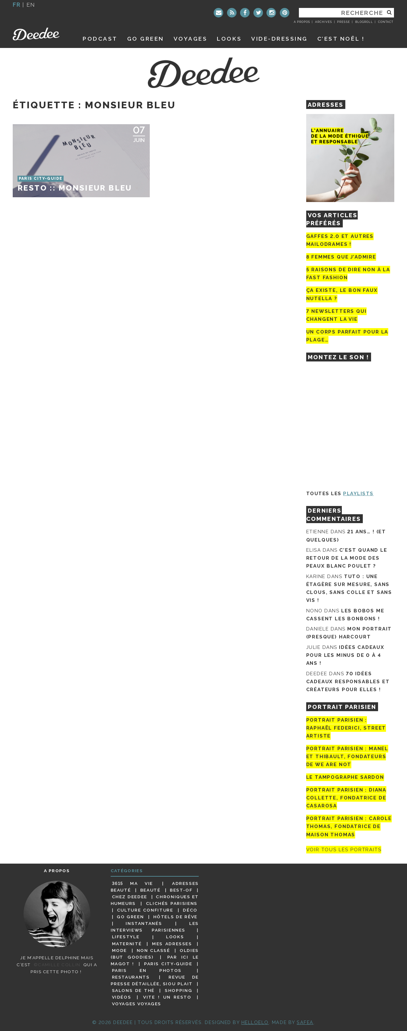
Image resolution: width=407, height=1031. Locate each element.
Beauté (150, 890)
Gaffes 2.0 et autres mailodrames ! (340, 240)
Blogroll (364, 22)
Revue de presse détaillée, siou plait (155, 980)
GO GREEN (145, 38)
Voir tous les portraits (344, 849)
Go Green (130, 916)
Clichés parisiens (171, 903)
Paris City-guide (168, 963)
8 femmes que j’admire (341, 257)
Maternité (127, 943)
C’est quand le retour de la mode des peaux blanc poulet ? (346, 558)
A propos (302, 22)
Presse (343, 22)
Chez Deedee (129, 896)
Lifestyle (126, 937)
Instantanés (144, 923)
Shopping (178, 990)
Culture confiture (145, 910)
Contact (385, 22)
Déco (190, 910)
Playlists (358, 493)
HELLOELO (255, 1022)
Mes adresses (172, 943)
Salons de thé (133, 990)
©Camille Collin (57, 964)
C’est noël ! (341, 38)
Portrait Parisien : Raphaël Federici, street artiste (346, 728)
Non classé (153, 950)
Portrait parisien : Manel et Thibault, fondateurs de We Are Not (347, 756)
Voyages (191, 38)
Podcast (100, 38)
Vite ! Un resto (167, 997)
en (30, 4)
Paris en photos (147, 970)
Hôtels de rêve (175, 916)
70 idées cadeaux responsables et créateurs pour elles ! (348, 681)
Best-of (181, 890)
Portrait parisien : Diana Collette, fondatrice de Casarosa (346, 798)
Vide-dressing (279, 38)
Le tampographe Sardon (345, 777)
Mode (119, 950)
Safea (305, 1022)
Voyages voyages (136, 1003)
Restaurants (131, 977)
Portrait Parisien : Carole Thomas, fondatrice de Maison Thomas (349, 826)
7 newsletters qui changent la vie (336, 315)
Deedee (40, 34)
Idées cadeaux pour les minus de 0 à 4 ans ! (345, 655)
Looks (229, 38)
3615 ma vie (132, 883)
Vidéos (121, 997)
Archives (323, 22)
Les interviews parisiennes (155, 927)
